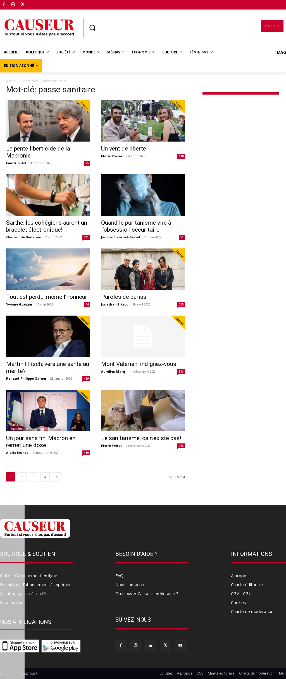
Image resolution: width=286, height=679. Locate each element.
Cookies (238, 602)
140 (181, 156)
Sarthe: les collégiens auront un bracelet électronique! (46, 226)
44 (87, 304)
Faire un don (11, 602)
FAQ (119, 575)
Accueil (11, 81)
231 (86, 237)
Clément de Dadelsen (23, 237)
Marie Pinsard (113, 156)
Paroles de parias (123, 296)
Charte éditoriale (247, 584)
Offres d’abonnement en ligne (28, 575)
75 (87, 163)
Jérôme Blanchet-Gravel (120, 237)
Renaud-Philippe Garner (26, 378)
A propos (240, 575)
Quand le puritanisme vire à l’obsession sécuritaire (136, 226)
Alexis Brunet (17, 452)
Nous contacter (130, 584)
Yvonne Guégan (19, 304)
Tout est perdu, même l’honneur (46, 296)
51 (182, 237)
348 (181, 371)
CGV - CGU (241, 593)
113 (181, 446)
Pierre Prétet (111, 445)
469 (86, 378)
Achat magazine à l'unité (23, 593)
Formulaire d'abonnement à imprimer (35, 584)
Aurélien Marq (113, 371)
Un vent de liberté (123, 148)
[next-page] (56, 476)
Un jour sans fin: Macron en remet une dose (40, 441)
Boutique (36, 3)
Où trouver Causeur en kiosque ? (146, 593)
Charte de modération (252, 611)
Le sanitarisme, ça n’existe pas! (141, 438)
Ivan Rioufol (16, 163)
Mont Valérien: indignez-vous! (139, 364)
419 (86, 453)
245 (181, 304)
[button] (92, 27)
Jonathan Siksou (114, 304)
